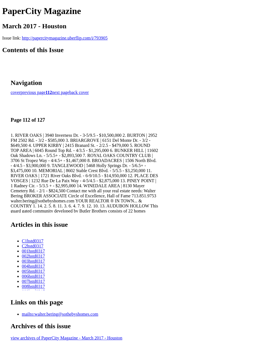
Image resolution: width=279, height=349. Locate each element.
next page (60, 92)
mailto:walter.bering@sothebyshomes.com (60, 314)
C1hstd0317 (32, 241)
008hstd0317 (33, 286)
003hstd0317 (33, 261)
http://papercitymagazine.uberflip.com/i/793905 (65, 38)
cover (16, 92)
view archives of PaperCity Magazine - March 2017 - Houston (66, 338)
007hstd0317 (33, 281)
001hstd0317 (33, 251)
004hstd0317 (33, 266)
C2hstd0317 (32, 246)
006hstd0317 (33, 276)
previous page (33, 92)
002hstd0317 (33, 256)
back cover (79, 92)
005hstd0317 (33, 271)
